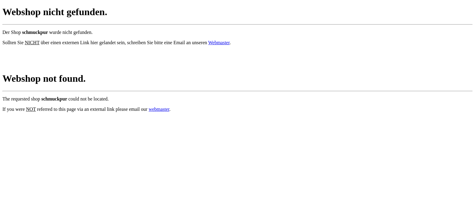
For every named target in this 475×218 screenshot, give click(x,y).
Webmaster (219, 42)
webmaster (159, 109)
